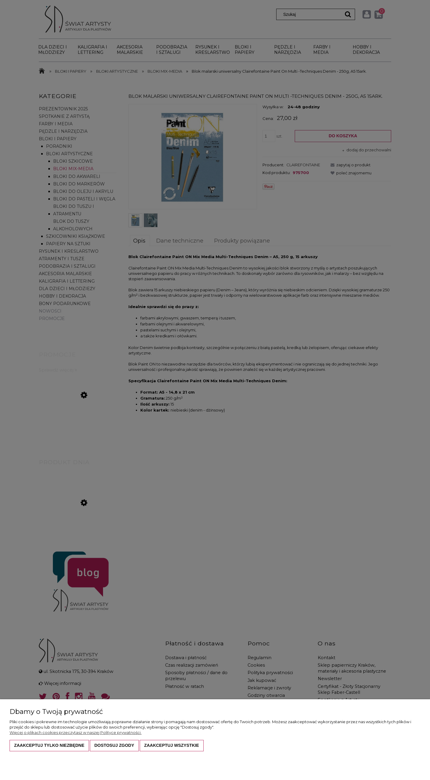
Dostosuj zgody (114, 745)
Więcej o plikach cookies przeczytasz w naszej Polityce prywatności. (76, 732)
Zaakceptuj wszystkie (171, 745)
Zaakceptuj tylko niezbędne (49, 745)
